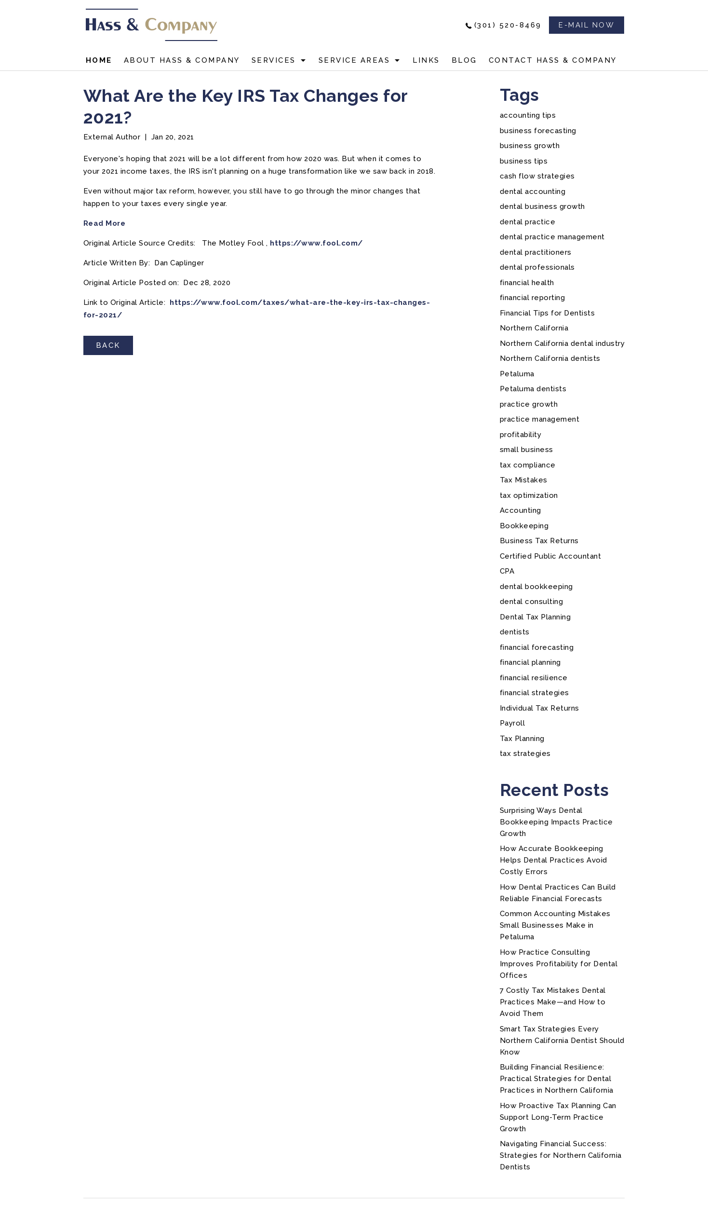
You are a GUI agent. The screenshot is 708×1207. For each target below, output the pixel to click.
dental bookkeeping (536, 586)
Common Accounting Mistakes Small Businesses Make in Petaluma (555, 925)
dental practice (528, 222)
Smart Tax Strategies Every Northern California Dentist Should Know (562, 1040)
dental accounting (533, 191)
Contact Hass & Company (553, 60)
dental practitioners (536, 252)
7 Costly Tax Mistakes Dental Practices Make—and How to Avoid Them (553, 1002)
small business (526, 449)
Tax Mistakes (524, 480)
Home (99, 60)
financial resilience (534, 677)
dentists (515, 632)
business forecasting (538, 130)
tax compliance (528, 465)
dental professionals (537, 267)
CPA (507, 571)
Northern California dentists (550, 358)
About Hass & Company (182, 60)
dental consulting (531, 601)
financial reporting (532, 297)
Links (426, 60)
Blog (464, 60)
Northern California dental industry (562, 343)
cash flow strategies (537, 176)
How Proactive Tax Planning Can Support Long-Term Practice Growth (558, 1117)
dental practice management (552, 237)
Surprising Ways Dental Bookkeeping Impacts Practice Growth (556, 822)
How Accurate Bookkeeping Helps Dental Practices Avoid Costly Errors (553, 860)
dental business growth (542, 206)
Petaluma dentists (533, 388)
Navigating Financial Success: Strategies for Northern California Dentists (561, 1155)
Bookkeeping (524, 525)
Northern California (534, 328)
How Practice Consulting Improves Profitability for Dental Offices (559, 964)
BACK (108, 345)
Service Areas (354, 60)
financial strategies (534, 692)
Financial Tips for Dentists (547, 313)
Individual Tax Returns (539, 708)
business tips (524, 161)
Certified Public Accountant (550, 556)
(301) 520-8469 (508, 25)
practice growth (529, 404)
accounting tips (528, 115)
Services (274, 60)
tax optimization (529, 495)
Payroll (512, 723)
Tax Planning (522, 738)
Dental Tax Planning (535, 617)
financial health (527, 282)
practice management (540, 419)
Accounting (520, 510)
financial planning (530, 662)
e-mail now (586, 25)
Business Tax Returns (539, 540)
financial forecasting (537, 647)
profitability (521, 434)
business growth (530, 145)
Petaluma (517, 374)
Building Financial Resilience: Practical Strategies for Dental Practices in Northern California (557, 1079)
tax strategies (525, 753)
